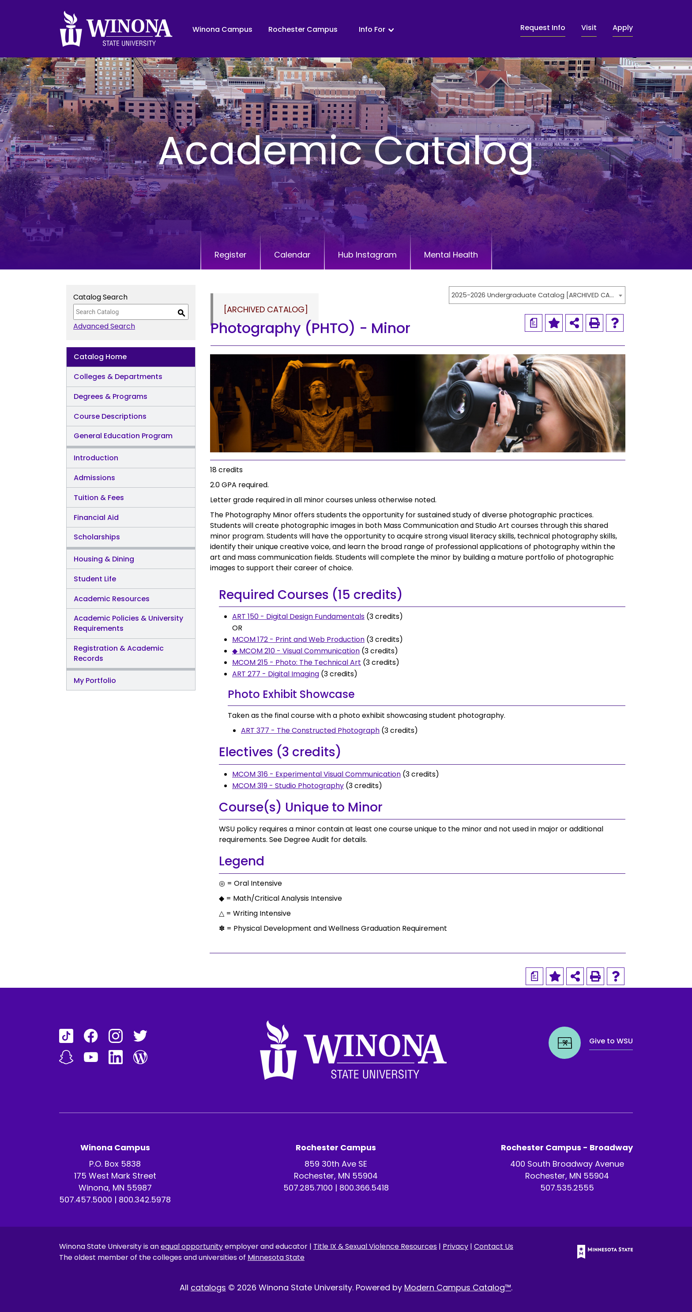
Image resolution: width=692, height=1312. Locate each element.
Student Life (95, 579)
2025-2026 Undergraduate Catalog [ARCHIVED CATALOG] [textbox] (532, 295)
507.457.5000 (85, 1199)
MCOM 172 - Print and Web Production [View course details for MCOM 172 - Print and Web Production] (298, 639)
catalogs (208, 1287)
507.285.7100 (308, 1187)
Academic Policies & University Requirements (128, 623)
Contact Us (493, 1246)
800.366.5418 (364, 1187)
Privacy (455, 1246)
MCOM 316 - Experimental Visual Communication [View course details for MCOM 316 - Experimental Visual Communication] (316, 774)
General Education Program (123, 436)
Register (230, 254)
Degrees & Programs (110, 396)
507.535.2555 (567, 1187)
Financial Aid (96, 517)
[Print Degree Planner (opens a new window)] (533, 323)
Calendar (292, 254)
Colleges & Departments (118, 377)
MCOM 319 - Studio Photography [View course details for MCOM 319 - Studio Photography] (288, 786)
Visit (589, 28)
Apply (623, 28)
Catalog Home (100, 357)
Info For (372, 30)
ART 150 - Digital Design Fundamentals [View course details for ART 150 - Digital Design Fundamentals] (298, 616)
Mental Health (451, 254)
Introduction (96, 458)
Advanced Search (104, 326)
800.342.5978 (145, 1199)
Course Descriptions (110, 416)
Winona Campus (222, 29)
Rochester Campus (303, 29)
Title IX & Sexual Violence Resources (375, 1246)
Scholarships (97, 537)
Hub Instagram (367, 254)
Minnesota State (276, 1257)
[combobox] (537, 295)
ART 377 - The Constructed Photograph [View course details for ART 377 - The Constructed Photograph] (310, 730)
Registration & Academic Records (119, 653)
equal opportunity (192, 1246)
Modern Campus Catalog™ (457, 1287)
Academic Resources (112, 599)
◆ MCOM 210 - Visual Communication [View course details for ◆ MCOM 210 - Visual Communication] (296, 651)
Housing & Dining (104, 559)
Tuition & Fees (99, 498)
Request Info (542, 28)
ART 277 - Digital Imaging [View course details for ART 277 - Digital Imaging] (275, 674)
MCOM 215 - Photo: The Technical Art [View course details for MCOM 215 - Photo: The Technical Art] (296, 662)
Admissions (94, 478)
